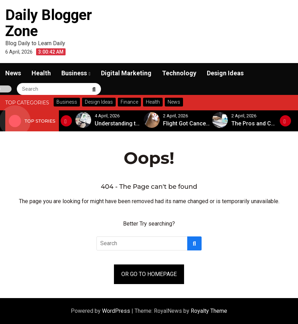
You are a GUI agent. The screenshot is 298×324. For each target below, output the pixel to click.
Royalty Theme (209, 311)
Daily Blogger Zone (48, 23)
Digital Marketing (126, 73)
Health (41, 73)
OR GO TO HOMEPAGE (149, 274)
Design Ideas (225, 73)
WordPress (116, 311)
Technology (179, 73)
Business (74, 73)
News (13, 73)
